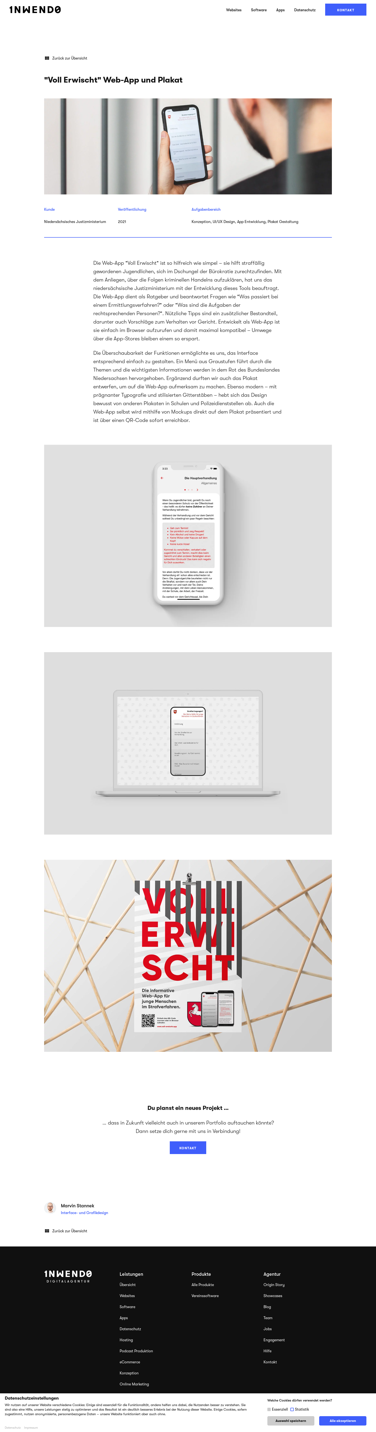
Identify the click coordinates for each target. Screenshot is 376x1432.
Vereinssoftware (205, 1296)
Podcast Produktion (136, 1351)
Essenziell (280, 1409)
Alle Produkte (203, 1285)
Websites (233, 10)
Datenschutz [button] (13, 1427)
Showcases (273, 1296)
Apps (280, 10)
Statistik (302, 1409)
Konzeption (129, 1373)
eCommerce (130, 1362)
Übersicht (128, 1285)
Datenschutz (305, 10)
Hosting (126, 1340)
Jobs (268, 1329)
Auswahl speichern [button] (291, 1421)
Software (259, 10)
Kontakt (345, 10)
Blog (267, 1307)
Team (268, 1318)
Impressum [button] (31, 1427)
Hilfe (267, 1351)
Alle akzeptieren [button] (343, 1421)
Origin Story (274, 1285)
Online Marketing (134, 1384)
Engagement (274, 1340)
